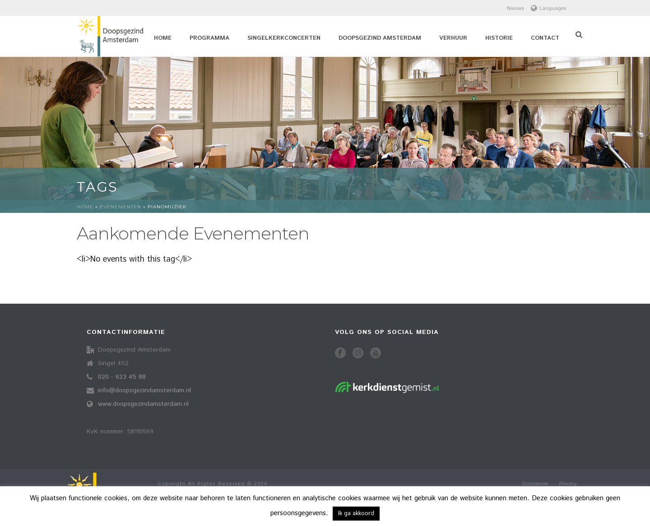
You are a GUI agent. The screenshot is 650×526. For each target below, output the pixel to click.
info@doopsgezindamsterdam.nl (144, 390)
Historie (499, 38)
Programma (209, 38)
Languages (548, 8)
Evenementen (120, 207)
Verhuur (453, 38)
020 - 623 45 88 (122, 377)
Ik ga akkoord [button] (356, 513)
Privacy (568, 484)
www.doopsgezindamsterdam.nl (143, 404)
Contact (545, 38)
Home (163, 38)
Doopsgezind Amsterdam (380, 38)
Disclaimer (535, 484)
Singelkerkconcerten (283, 38)
